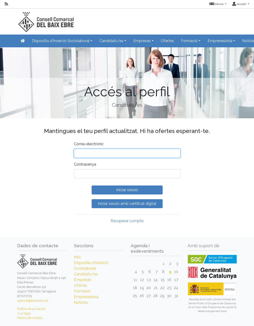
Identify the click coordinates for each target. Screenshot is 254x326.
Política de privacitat (31, 309)
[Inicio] (45, 20)
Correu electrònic (89, 144)
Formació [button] (189, 41)
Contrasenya (85, 164)
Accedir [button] (239, 4)
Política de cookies (30, 318)
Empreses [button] (142, 41)
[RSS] (6, 4)
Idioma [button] (216, 4)
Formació (82, 291)
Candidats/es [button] (111, 41)
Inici (77, 257)
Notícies (81, 302)
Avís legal (24, 313)
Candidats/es (86, 274)
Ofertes (167, 41)
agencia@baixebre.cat (32, 300)
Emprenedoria (86, 297)
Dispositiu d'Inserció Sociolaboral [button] (60, 41)
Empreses (82, 280)
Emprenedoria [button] (220, 41)
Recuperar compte (127, 221)
